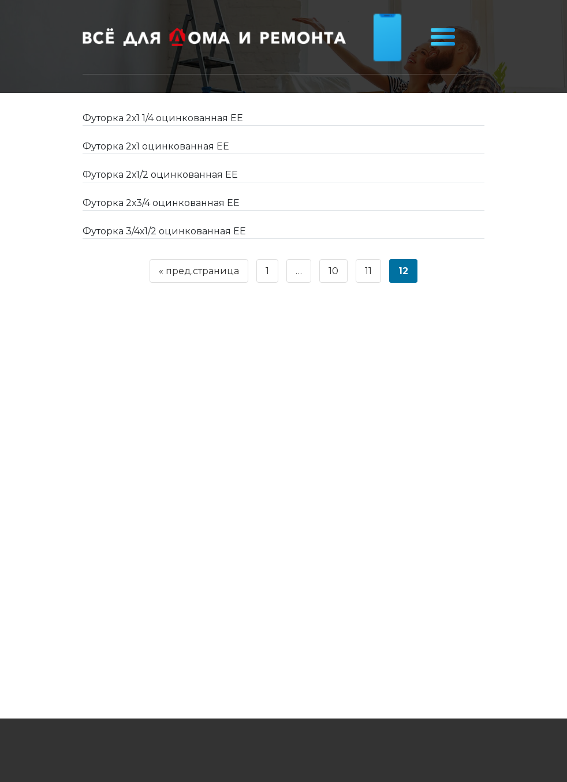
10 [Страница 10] (333, 270)
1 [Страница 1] (267, 270)
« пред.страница (199, 270)
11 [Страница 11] (368, 270)
